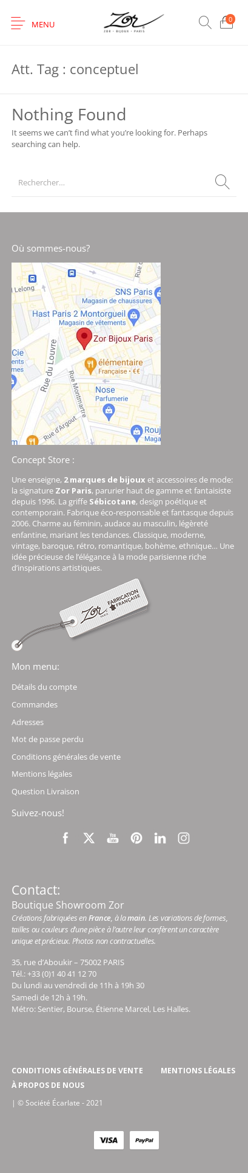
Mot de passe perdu (48, 739)
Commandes (35, 704)
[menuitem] (77, 1071)
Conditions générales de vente (66, 756)
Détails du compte (44, 686)
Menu (43, 24)
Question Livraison (45, 791)
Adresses (28, 722)
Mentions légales (42, 773)
